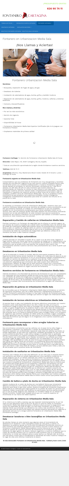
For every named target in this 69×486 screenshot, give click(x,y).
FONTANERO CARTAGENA (46, 23)
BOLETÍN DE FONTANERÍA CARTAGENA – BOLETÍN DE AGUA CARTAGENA (21, 31)
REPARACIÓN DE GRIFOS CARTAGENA (25, 23)
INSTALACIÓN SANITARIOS (25, 27)
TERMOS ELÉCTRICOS (8, 23)
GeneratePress (26, 448)
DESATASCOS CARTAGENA (7, 27)
